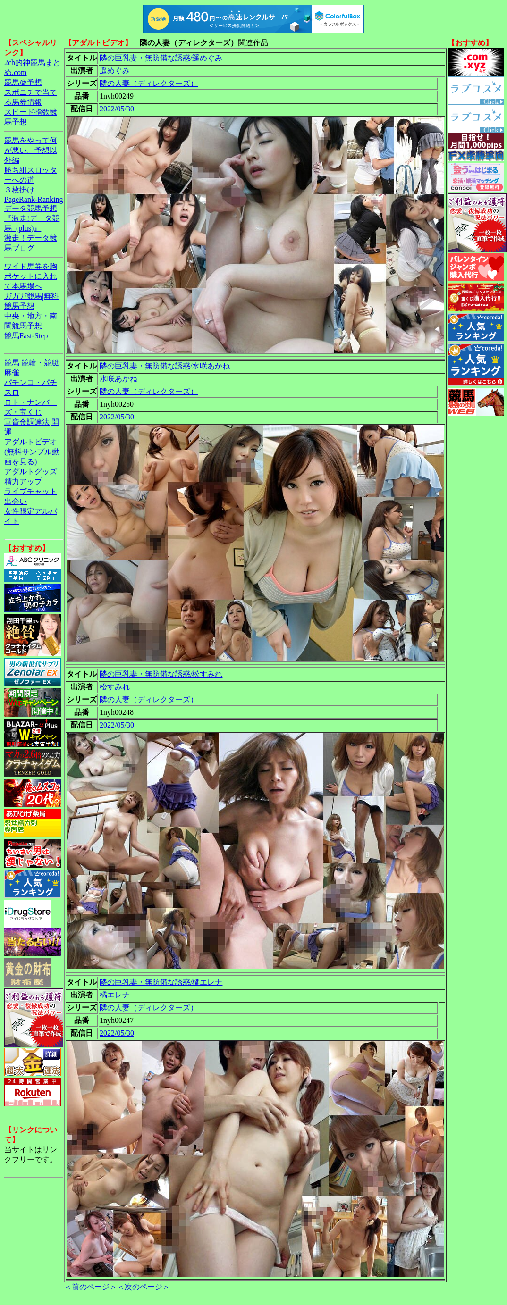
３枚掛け (19, 190)
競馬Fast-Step (26, 336)
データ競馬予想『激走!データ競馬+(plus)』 (31, 218)
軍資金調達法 (27, 422)
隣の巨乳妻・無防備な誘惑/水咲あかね (165, 366)
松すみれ (115, 687)
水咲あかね (118, 379)
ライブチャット (30, 491)
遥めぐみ (115, 71)
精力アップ (23, 481)
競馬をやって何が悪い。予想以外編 (30, 150)
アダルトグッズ (30, 472)
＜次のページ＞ (143, 1287)
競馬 (11, 363)
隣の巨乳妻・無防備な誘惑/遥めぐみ (161, 58)
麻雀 (11, 372)
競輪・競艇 (40, 363)
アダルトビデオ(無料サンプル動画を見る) (31, 452)
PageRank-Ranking (33, 199)
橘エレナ (115, 995)
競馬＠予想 (23, 82)
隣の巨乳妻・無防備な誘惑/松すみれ (161, 674)
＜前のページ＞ (90, 1287)
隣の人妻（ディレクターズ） (149, 83)
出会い (15, 501)
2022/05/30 (117, 109)
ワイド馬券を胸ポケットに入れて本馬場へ (30, 276)
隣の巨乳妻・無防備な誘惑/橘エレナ (161, 982)
